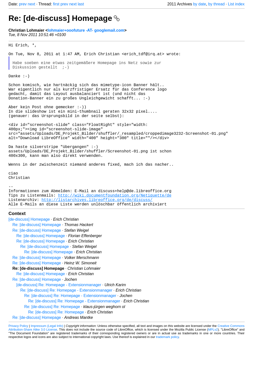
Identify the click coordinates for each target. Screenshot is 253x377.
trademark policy (167, 373)
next (31, 4)
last (81, 4)
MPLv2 (213, 366)
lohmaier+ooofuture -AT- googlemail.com (86, 30)
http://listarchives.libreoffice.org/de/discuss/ (97, 235)
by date (199, 4)
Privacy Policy (18, 362)
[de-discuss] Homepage (29, 256)
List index (236, 4)
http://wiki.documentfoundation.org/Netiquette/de (114, 229)
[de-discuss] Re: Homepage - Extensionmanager (58, 321)
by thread (216, 4)
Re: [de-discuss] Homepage (64, 18)
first (56, 4)
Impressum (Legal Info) (47, 362)
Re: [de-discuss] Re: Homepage (52, 343)
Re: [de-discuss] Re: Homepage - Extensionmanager (66, 326)
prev (23, 4)
